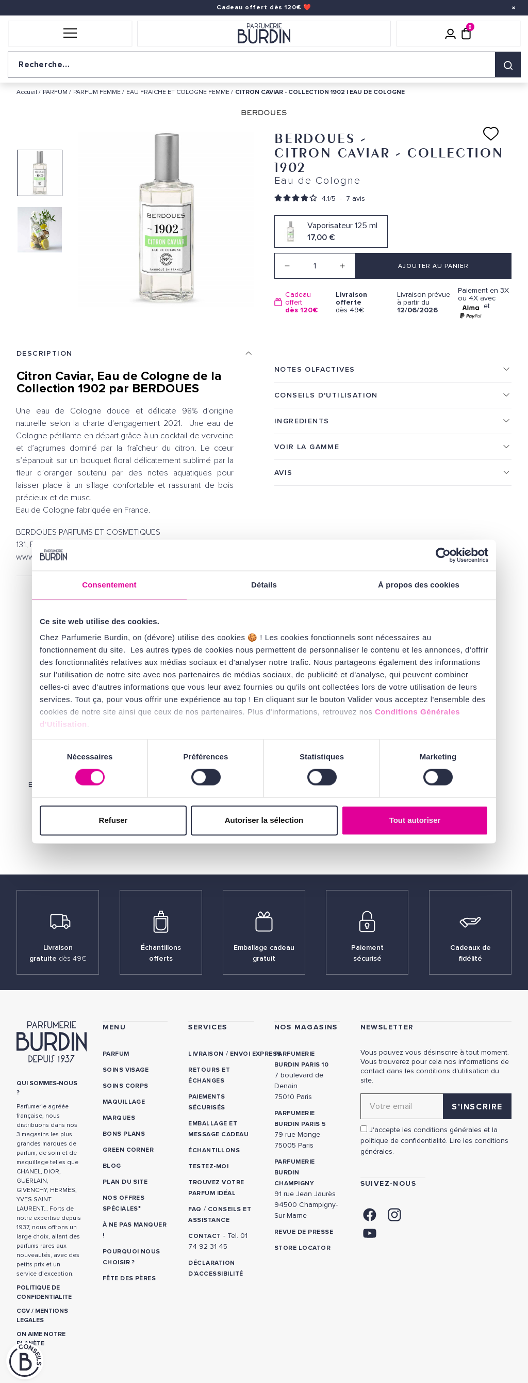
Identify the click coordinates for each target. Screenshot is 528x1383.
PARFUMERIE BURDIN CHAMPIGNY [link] (294, 1172)
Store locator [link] (302, 1248)
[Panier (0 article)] (466, 33)
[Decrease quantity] (287, 266)
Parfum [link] (116, 1054)
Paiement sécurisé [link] (367, 953)
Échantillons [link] (214, 1150)
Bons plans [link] (124, 1134)
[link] (369, 1214)
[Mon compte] (450, 33)
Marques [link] (119, 1118)
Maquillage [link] (124, 1102)
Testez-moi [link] (208, 1166)
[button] (70, 33)
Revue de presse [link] (303, 1232)
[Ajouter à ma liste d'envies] (491, 133)
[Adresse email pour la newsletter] (436, 1106)
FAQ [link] (194, 1209)
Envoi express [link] (256, 1054)
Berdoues (58, 763)
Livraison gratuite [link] (58, 953)
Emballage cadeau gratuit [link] (264, 953)
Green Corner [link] (128, 1150)
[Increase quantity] (342, 266)
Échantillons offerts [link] (161, 953)
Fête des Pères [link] (130, 1278)
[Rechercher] (508, 64)
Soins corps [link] (125, 1086)
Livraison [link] (205, 1054)
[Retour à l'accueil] (264, 33)
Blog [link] (112, 1166)
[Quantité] (314, 266)
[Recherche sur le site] (264, 64)
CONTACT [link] (204, 1236)
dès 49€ (362, 302)
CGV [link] (23, 1311)
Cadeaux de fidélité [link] (470, 953)
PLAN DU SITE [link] (125, 1182)
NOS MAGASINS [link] (306, 1027)
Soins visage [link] (126, 1070)
